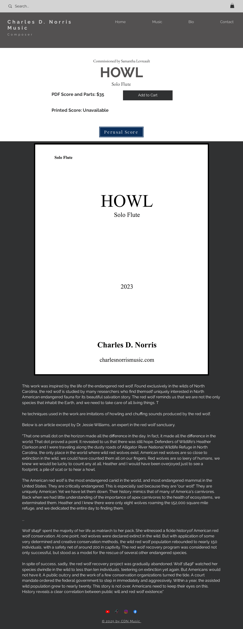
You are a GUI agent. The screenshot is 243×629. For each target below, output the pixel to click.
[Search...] (30, 6)
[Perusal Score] (121, 132)
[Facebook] (135, 611)
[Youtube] (107, 611)
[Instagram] (126, 611)
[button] (232, 5)
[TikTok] (117, 611)
